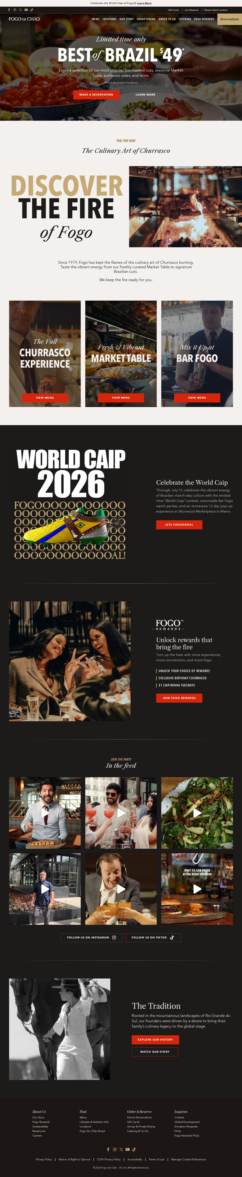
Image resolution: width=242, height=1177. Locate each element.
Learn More (144, 3)
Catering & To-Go (138, 1131)
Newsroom (38, 1131)
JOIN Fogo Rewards (179, 698)
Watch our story (154, 1051)
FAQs (178, 1131)
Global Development (187, 1122)
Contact (179, 1117)
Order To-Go (167, 19)
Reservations (229, 19)
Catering (185, 19)
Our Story (127, 19)
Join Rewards (191, 10)
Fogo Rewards (204, 19)
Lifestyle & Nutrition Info (94, 1122)
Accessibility (134, 1159)
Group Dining (146, 19)
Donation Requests (186, 1126)
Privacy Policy (44, 1159)
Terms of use (156, 1159)
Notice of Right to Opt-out (74, 1159)
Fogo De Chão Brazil (92, 1131)
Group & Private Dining (141, 1126)
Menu (95, 19)
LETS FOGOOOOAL (179, 524)
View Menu (45, 397)
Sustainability (40, 1126)
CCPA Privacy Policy (109, 1159)
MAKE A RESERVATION (96, 94)
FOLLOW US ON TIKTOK (153, 937)
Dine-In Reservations (139, 1117)
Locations (110, 19)
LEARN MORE (145, 94)
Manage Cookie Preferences (188, 1159)
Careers (37, 1135)
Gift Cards (173, 10)
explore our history (155, 1039)
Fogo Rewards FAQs (187, 1135)
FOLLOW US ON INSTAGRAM (92, 937)
